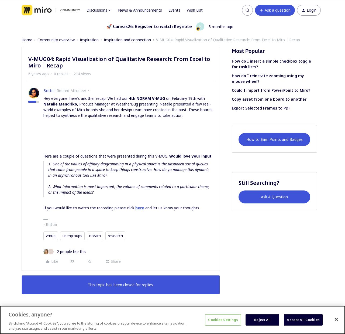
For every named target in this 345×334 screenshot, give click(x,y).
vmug (51, 235)
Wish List (195, 10)
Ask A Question (274, 196)
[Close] (336, 319)
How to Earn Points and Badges (274, 139)
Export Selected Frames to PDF (261, 108)
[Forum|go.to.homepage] (51, 10)
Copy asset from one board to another (269, 99)
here (139, 207)
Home (27, 39)
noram (95, 235)
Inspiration (89, 39)
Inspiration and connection (127, 39)
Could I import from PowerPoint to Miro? (271, 90)
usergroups (72, 235)
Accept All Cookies (303, 319)
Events (174, 10)
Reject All (262, 319)
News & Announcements (140, 10)
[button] (275, 10)
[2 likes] (64, 251)
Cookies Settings (223, 319)
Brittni (48, 90)
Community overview (56, 39)
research (115, 235)
